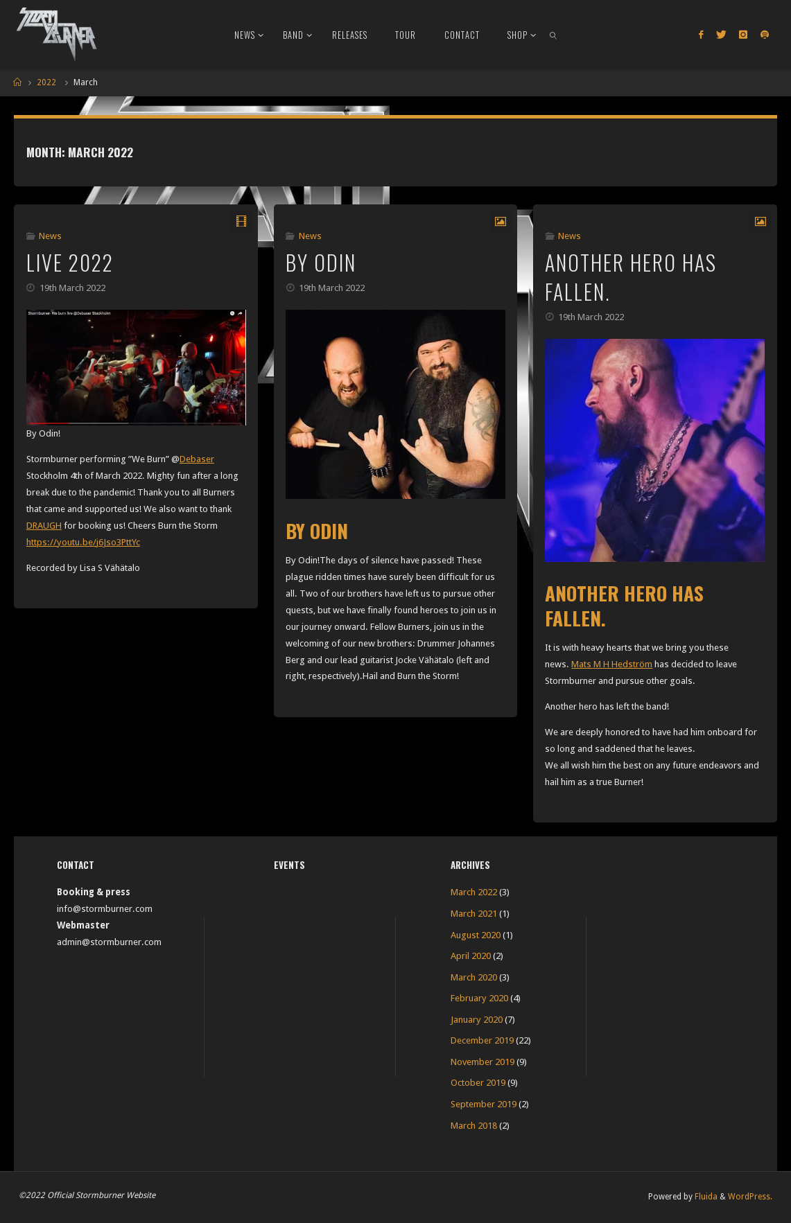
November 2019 (482, 1062)
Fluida (705, 1197)
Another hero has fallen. (631, 277)
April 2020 (471, 956)
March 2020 (474, 977)
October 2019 (478, 1082)
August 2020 (476, 935)
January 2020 (477, 1019)
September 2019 (483, 1104)
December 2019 (482, 1040)
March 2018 (474, 1125)
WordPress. (750, 1197)
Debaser (197, 459)
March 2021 (474, 913)
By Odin (321, 262)
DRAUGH (44, 525)
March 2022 (474, 892)
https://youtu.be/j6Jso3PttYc (83, 542)
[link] (553, 34)
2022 (46, 82)
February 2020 (479, 998)
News (50, 236)
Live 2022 (70, 262)
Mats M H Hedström (611, 664)
